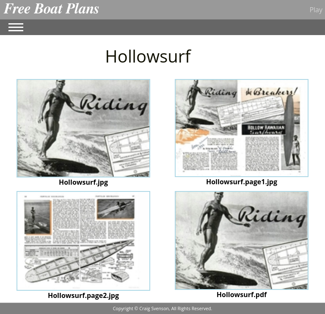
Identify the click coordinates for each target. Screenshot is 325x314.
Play (315, 9)
